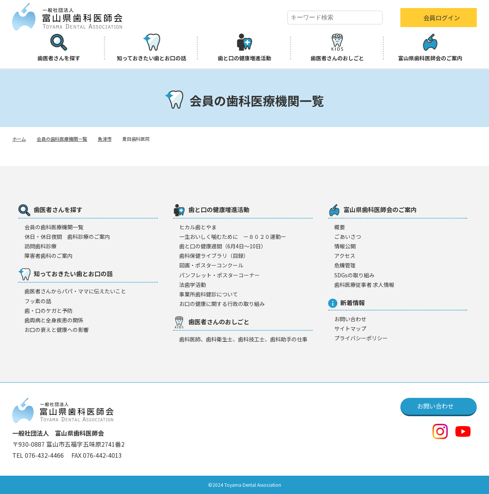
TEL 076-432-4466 (38, 455)
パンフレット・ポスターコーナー (219, 275)
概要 (339, 227)
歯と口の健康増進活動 (244, 48)
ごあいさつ (347, 236)
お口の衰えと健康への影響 (56, 329)
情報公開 (345, 246)
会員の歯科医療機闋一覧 (53, 227)
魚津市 (105, 138)
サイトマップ (350, 328)
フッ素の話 (37, 301)
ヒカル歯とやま (198, 227)
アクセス (344, 255)
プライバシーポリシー (361, 338)
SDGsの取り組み (354, 275)
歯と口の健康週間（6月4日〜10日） (222, 246)
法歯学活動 (192, 284)
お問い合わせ (350, 319)
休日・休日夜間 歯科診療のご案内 (67, 236)
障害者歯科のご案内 (48, 255)
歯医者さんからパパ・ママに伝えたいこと (75, 291)
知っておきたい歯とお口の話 (151, 48)
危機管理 (345, 265)
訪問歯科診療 (40, 246)
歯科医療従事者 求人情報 (364, 284)
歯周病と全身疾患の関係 (53, 320)
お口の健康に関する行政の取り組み (222, 303)
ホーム (19, 138)
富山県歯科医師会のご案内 (430, 48)
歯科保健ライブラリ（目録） (214, 255)
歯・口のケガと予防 (48, 310)
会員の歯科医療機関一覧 (62, 138)
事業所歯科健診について (208, 294)
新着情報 (346, 303)
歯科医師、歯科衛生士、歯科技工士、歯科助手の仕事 (243, 339)
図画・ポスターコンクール (211, 265)
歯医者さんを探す (58, 48)
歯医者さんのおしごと (337, 48)
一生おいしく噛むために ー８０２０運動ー (232, 236)
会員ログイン (441, 17)
